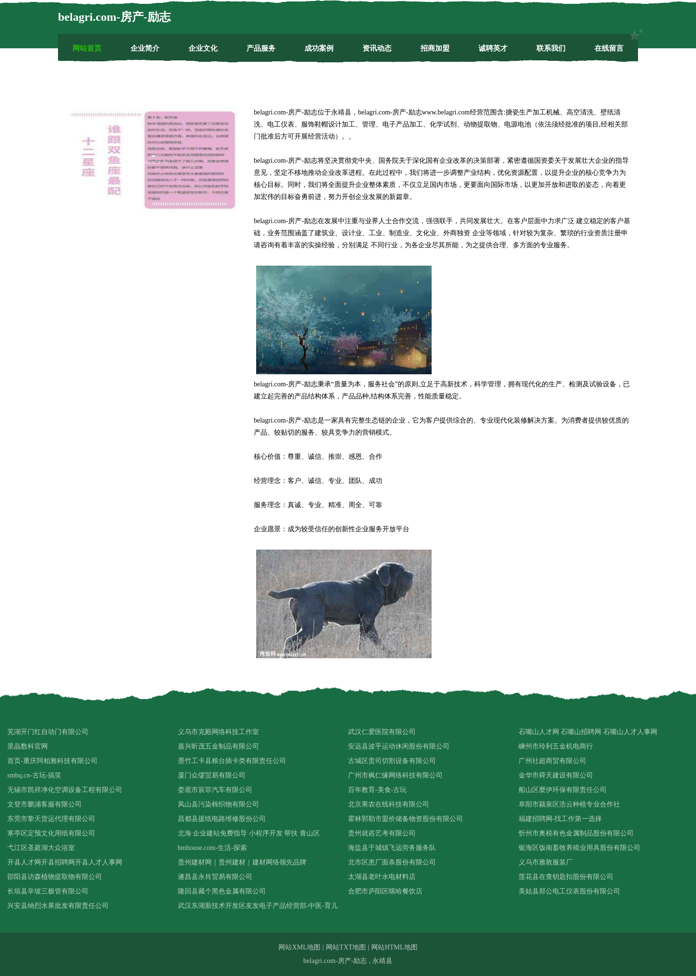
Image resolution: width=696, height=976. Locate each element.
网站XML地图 (299, 947)
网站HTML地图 (394, 947)
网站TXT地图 (346, 947)
